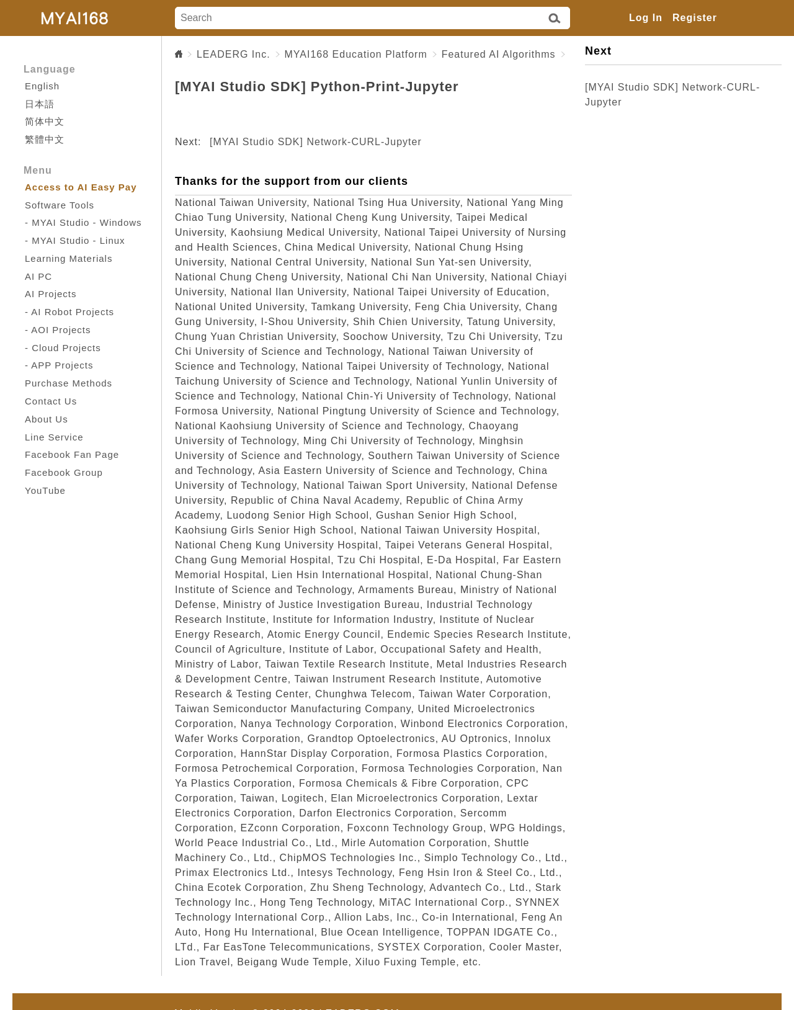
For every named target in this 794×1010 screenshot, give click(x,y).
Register (694, 17)
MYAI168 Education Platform (356, 54)
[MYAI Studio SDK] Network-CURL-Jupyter (316, 141)
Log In (645, 17)
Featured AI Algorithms (499, 54)
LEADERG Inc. (233, 54)
